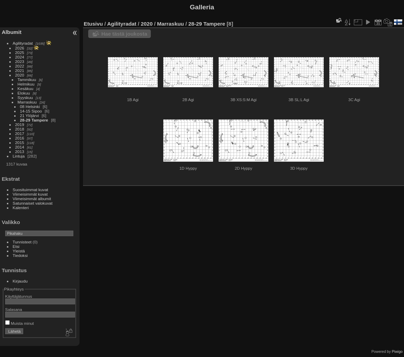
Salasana (13, 309)
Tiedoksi (20, 255)
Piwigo (397, 351)
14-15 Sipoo (31, 111)
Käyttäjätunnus (18, 296)
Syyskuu (25, 97)
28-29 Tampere (34, 120)
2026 (19, 48)
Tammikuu (27, 79)
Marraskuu (27, 102)
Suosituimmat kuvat (30, 189)
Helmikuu (26, 84)
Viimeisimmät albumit (32, 198)
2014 (19, 147)
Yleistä (19, 251)
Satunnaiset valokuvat (33, 203)
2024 (19, 57)
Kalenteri (21, 207)
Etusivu (93, 24)
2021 (19, 70)
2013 (19, 151)
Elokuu (24, 93)
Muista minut (19, 323)
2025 (19, 52)
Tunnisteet (22, 242)
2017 (19, 133)
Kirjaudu (20, 281)
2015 (19, 142)
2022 (19, 66)
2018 (19, 129)
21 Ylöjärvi (29, 115)
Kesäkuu (26, 88)
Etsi (16, 246)
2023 (19, 61)
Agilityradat (23, 43)
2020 (19, 75)
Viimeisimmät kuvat (30, 194)
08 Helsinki (30, 106)
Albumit (11, 32)
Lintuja (19, 156)
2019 (19, 124)
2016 (19, 138)
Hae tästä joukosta (124, 34)
